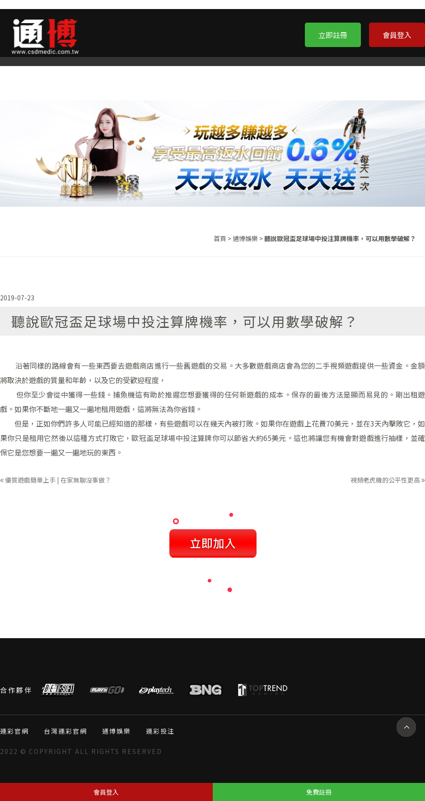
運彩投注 (160, 730)
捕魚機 (124, 394)
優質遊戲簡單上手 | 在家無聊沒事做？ (55, 479)
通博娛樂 (245, 238)
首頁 (220, 238)
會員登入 (397, 34)
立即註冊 (332, 34)
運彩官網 (14, 730)
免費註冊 (319, 791)
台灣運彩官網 (65, 730)
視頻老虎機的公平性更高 (387, 479)
